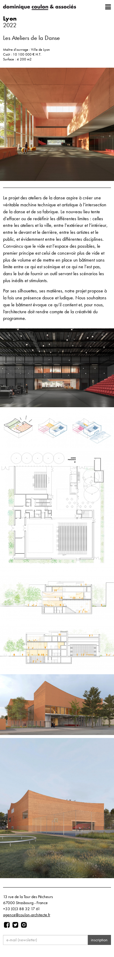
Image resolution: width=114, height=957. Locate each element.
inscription (99, 939)
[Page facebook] (7, 925)
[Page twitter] (15, 925)
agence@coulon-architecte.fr (26, 914)
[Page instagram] (24, 925)
